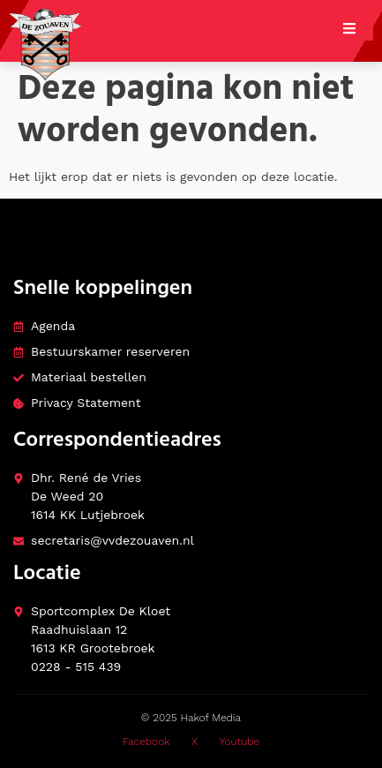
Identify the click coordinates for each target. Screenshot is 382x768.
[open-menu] (358, 31)
